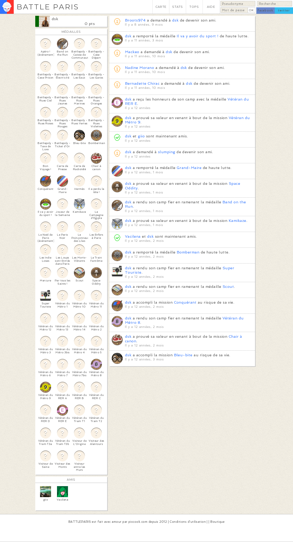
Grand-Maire (189, 168)
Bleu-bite (183, 355)
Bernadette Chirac (142, 83)
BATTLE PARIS (47, 6)
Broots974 (135, 20)
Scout (228, 286)
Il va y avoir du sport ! (198, 36)
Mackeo (132, 52)
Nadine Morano (139, 67)
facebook (265, 10)
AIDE (211, 6)
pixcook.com (137, 521)
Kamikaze (237, 220)
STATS (177, 6)
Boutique (217, 521)
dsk (55, 19)
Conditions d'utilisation (188, 521)
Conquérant (185, 302)
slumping (166, 152)
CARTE (160, 6)
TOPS (194, 6)
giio (141, 136)
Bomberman (188, 252)
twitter (284, 10)
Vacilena (133, 236)
